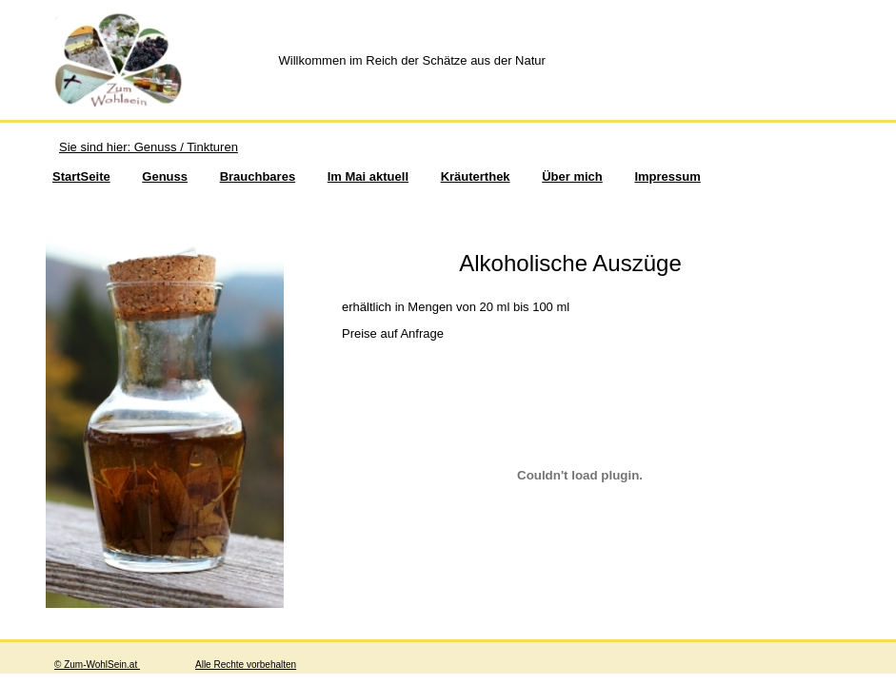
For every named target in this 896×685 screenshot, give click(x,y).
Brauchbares (257, 176)
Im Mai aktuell (368, 176)
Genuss (165, 176)
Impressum (667, 176)
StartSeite (81, 176)
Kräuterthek (475, 176)
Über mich (572, 176)
